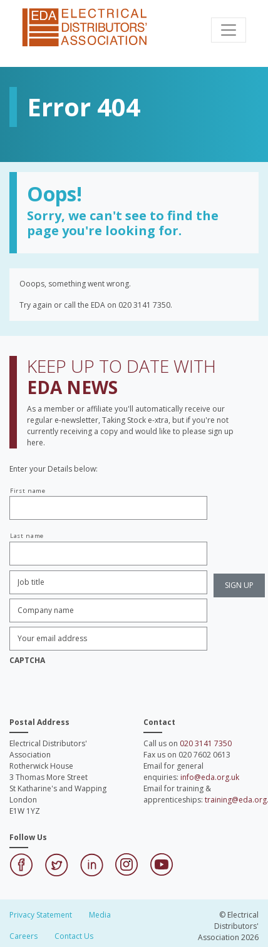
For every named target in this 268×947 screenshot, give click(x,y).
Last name (27, 536)
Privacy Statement (40, 914)
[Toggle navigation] (228, 30)
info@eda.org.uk (209, 777)
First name (28, 491)
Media (100, 914)
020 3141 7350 (206, 743)
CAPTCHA (27, 661)
